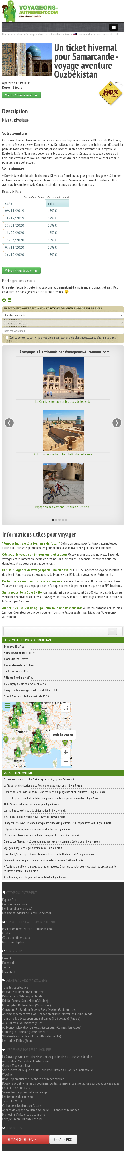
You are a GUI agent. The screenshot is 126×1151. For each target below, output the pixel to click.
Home (6, 34)
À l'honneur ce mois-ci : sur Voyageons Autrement (39, 779)
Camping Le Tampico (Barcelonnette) (25, 1031)
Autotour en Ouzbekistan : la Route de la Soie (63, 454)
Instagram (8, 971)
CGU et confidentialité (16, 937)
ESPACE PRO (63, 1139)
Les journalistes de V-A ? (17, 908)
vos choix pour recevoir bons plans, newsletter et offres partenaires (61, 337)
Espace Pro (9, 899)
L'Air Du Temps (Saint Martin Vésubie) (25, 1000)
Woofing (7, 1074)
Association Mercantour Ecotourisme (25, 1061)
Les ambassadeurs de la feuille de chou (27, 913)
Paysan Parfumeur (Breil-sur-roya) (23, 991)
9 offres (16, 659)
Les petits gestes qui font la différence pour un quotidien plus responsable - (52, 798)
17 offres (19, 653)
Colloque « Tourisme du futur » (21, 1105)
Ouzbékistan (85, 34)
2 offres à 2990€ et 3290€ (25, 684)
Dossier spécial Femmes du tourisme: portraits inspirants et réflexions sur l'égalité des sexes (61, 1083)
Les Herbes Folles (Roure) (18, 1040)
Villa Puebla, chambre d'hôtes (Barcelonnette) (31, 1036)
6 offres (19, 665)
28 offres (14, 646)
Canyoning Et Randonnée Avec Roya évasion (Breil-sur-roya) (39, 1009)
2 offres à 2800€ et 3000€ (31, 690)
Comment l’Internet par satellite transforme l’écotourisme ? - (43, 860)
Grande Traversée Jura (16, 1065)
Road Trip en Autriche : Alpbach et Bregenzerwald (33, 1079)
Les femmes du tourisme (17, 1096)
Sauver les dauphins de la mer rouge (24, 1092)
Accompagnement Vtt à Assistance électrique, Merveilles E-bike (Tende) (47, 1014)
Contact (7, 933)
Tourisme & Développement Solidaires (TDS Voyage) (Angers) (41, 1018)
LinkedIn (7, 958)
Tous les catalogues (15, 987)
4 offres (16, 671)
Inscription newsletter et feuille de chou (27, 928)
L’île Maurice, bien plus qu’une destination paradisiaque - (42, 835)
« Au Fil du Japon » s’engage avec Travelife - (34, 817)
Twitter (7, 967)
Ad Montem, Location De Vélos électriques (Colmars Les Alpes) (41, 1027)
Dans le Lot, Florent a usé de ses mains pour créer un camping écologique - (52, 842)
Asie (67, 34)
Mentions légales (13, 942)
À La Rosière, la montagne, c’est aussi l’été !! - (35, 877)
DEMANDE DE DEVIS (22, 1139)
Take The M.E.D (12, 1101)
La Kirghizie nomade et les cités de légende (63, 401)
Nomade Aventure (50, 34)
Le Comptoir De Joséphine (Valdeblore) (26, 1005)
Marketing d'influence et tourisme (23, 1114)
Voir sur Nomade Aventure (21, 95)
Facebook (8, 962)
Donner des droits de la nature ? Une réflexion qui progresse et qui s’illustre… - (54, 792)
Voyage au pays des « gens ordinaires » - (33, 848)
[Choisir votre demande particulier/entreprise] (45, 1139)
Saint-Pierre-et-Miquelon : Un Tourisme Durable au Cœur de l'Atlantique (47, 1070)
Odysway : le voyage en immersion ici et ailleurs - (38, 829)
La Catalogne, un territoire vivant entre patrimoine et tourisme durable (47, 1056)
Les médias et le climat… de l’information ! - (35, 810)
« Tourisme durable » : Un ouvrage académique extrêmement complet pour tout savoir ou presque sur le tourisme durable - (60, 868)
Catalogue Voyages (24, 34)
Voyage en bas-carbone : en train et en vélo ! (63, 507)
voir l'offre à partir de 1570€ (26, 696)
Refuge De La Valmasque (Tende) (22, 996)
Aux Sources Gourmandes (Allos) (23, 1023)
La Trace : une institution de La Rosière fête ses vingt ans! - (43, 786)
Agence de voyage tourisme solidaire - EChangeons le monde (40, 1110)
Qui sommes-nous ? (14, 904)
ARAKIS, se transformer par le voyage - (31, 804)
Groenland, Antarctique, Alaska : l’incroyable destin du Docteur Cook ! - (49, 854)
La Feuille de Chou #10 (16, 1087)
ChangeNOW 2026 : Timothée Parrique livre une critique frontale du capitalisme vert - (57, 823)
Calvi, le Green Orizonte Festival (22, 1119)
